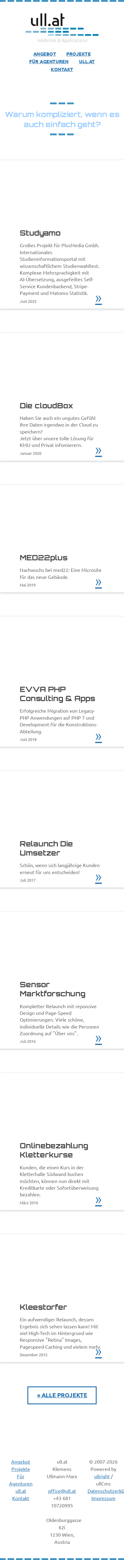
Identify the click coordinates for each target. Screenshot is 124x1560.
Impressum (103, 1498)
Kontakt (62, 69)
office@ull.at (62, 1491)
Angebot (44, 54)
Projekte (78, 54)
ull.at (87, 61)
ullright (102, 1476)
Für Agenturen (48, 61)
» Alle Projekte (62, 1395)
